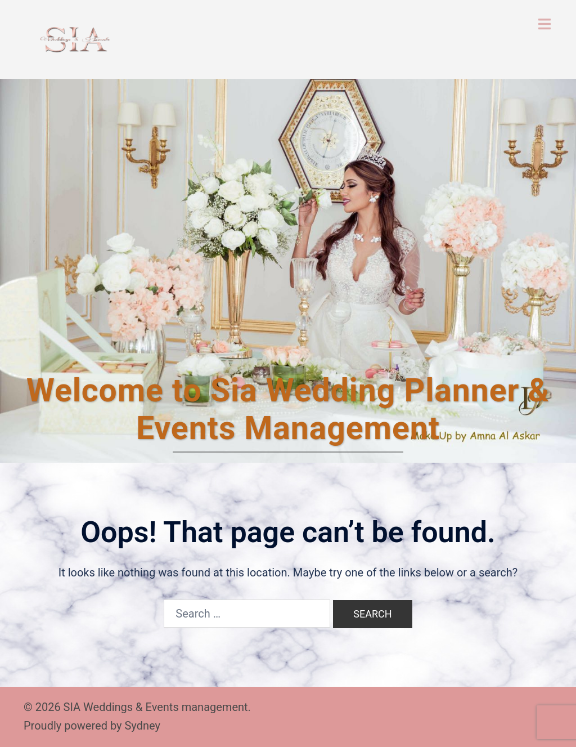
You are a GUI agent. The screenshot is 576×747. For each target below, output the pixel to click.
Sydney (142, 725)
